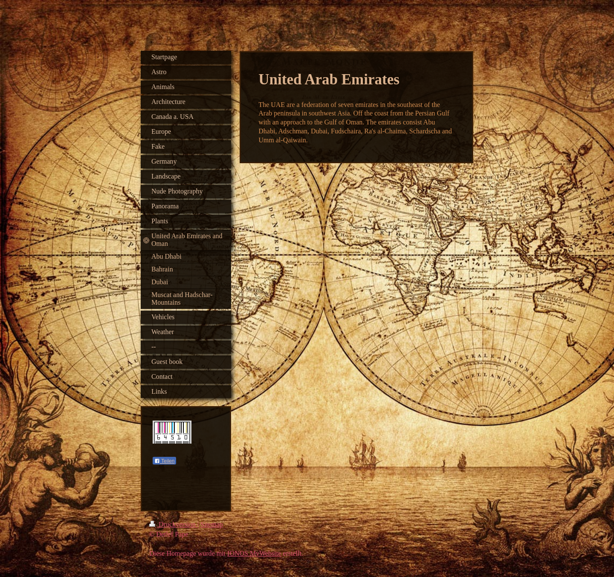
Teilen (164, 461)
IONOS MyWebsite (254, 555)
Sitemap (211, 526)
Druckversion (173, 526)
